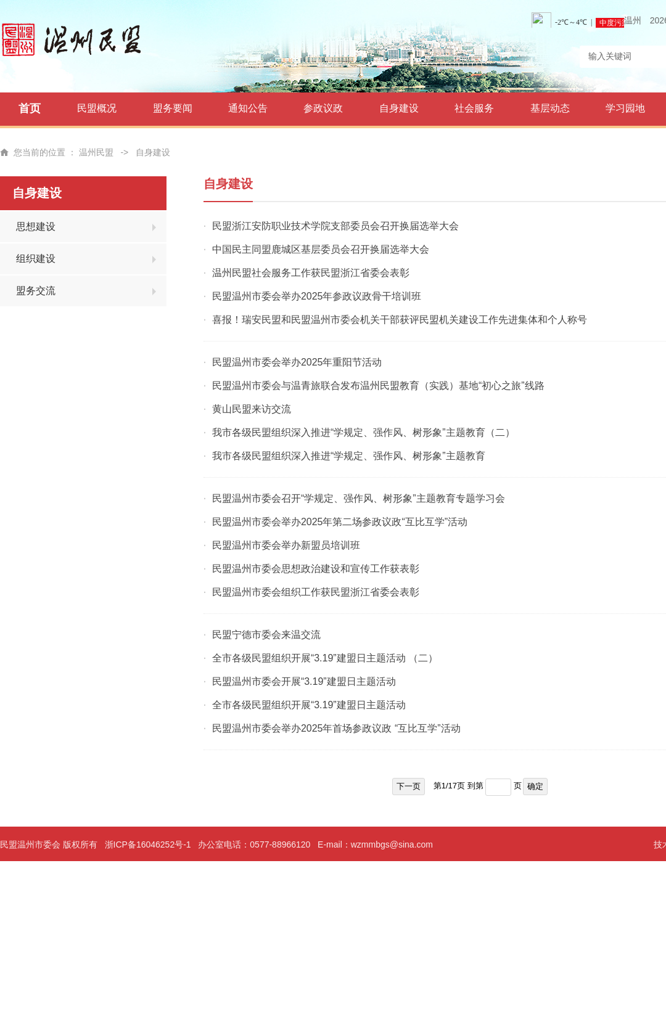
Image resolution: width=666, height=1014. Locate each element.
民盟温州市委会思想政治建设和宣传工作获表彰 (315, 568)
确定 (535, 786)
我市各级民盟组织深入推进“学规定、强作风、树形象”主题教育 (348, 456)
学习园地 (625, 108)
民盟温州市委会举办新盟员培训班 (286, 545)
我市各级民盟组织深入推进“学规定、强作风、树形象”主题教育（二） (363, 432)
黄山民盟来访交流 (251, 409)
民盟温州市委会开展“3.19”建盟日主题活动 (304, 681)
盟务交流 (36, 290)
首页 (29, 108)
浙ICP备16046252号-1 (148, 844)
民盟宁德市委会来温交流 (266, 634)
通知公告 (248, 108)
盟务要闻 (172, 108)
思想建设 (36, 226)
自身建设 (399, 108)
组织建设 (36, 258)
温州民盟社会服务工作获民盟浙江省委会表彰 (310, 273)
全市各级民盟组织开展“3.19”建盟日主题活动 (309, 705)
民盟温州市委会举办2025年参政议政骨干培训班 (317, 296)
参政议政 (323, 108)
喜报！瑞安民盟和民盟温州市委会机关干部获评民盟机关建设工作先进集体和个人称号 (399, 319)
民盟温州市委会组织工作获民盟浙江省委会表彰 (315, 592)
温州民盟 (96, 152)
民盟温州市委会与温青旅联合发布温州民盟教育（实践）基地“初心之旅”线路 (378, 385)
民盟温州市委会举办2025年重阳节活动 (297, 362)
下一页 (409, 786)
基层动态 (550, 108)
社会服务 (474, 108)
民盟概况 (97, 108)
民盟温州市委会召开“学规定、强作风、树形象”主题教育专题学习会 (358, 498)
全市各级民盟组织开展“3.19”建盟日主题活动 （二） (325, 658)
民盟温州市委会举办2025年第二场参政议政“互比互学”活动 (339, 522)
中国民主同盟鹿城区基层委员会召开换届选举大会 (320, 249)
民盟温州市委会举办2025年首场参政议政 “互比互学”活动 (336, 728)
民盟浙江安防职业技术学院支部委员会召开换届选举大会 (335, 226)
